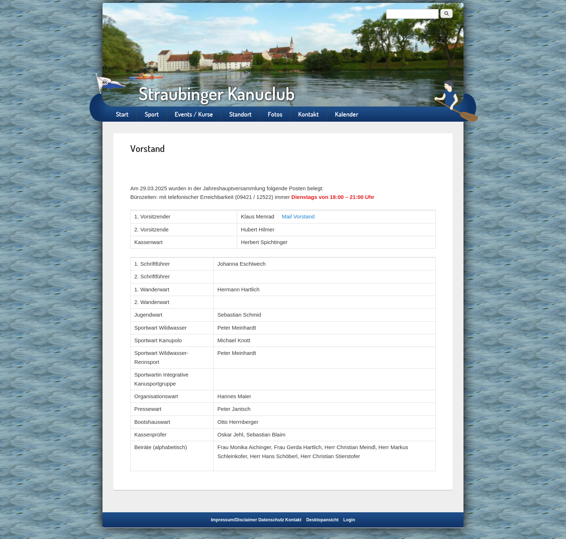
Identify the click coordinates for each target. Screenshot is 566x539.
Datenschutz (271, 519)
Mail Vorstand (298, 216)
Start (122, 114)
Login (349, 519)
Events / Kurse (194, 114)
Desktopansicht (322, 519)
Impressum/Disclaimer (234, 519)
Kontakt (308, 114)
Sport (152, 114)
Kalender (346, 114)
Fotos (275, 114)
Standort (240, 114)
